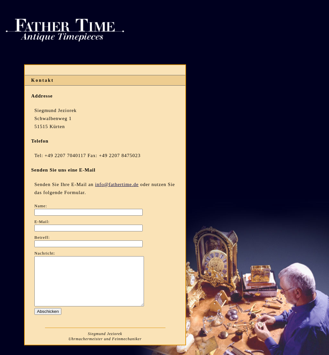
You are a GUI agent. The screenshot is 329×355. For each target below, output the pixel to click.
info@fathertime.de (117, 184)
